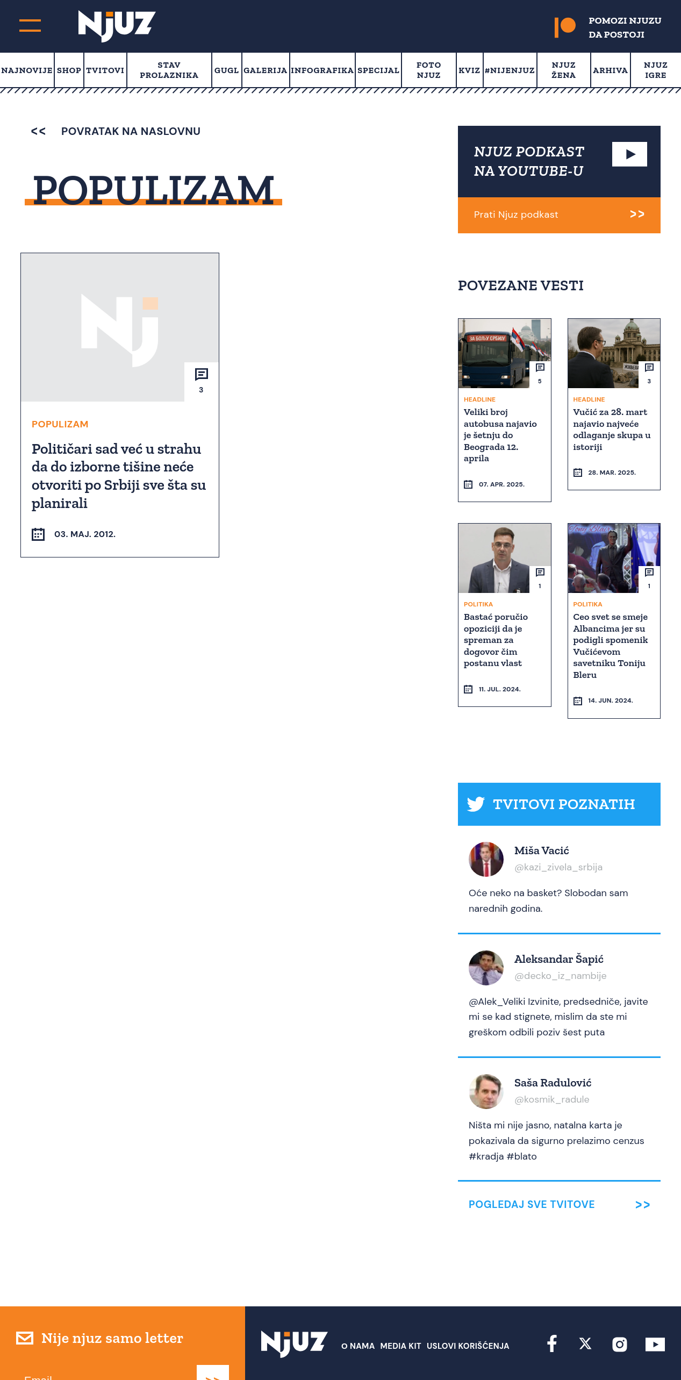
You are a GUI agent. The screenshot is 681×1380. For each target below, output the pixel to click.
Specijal (378, 70)
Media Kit (401, 1304)
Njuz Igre (656, 70)
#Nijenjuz (510, 70)
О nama (358, 1304)
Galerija (265, 70)
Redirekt (646, 1351)
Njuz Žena (563, 70)
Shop (69, 70)
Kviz (469, 70)
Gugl (226, 70)
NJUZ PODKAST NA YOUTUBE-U (529, 161)
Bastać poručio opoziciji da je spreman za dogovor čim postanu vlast (497, 619)
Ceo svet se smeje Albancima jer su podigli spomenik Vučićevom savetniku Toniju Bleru (612, 625)
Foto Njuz (429, 70)
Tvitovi (105, 70)
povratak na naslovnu (115, 131)
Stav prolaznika (169, 70)
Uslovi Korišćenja (468, 1304)
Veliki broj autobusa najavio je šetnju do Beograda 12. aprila (501, 434)
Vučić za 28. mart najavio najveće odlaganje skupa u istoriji (613, 428)
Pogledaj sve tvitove (532, 1164)
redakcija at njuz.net (408, 1351)
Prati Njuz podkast (516, 214)
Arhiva (610, 70)
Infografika (322, 70)
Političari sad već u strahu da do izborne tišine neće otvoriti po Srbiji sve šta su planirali (117, 475)
